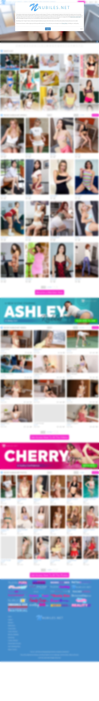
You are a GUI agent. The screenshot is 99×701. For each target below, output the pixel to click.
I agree (48, 29)
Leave (81, 29)
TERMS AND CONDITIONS (75, 17)
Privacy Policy (64, 23)
